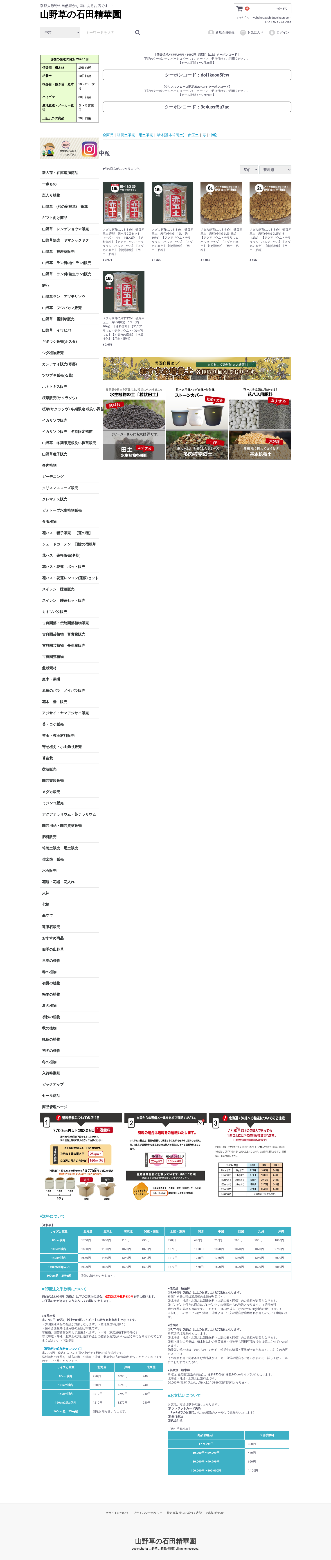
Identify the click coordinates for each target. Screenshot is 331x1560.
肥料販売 (49, 837)
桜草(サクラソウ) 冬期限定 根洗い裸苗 (70, 409)
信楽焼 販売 (53, 859)
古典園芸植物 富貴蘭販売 (63, 634)
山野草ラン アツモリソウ (63, 296)
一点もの (49, 184)
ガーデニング (54, 477)
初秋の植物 (51, 1017)
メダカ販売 (51, 792)
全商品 (108, 135)
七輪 (45, 904)
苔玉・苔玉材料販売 (58, 735)
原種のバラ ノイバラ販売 (63, 690)
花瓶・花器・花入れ (58, 882)
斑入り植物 (51, 195)
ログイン (279, 32)
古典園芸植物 (53, 657)
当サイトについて (117, 1512)
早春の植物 (51, 961)
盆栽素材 (49, 668)
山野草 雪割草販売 (58, 319)
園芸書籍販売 (53, 780)
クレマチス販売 (54, 499)
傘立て (47, 915)
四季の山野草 (53, 949)
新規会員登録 (221, 32)
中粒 (213, 135)
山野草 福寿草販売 (58, 251)
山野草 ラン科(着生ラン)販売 (66, 274)
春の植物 (49, 972)
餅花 (45, 285)
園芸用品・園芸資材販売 (62, 825)
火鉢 (45, 893)
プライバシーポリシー (147, 1512)
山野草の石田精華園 (80, 14)
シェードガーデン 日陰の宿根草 (69, 544)
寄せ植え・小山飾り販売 (62, 747)
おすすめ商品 (53, 938)
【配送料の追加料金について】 (62, 1348)
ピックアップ (53, 1084)
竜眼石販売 (51, 927)
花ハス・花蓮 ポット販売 (63, 567)
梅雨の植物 (51, 994)
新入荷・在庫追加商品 (60, 173)
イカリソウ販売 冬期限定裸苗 (67, 432)
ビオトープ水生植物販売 (62, 510)
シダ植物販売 (53, 353)
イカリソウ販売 (54, 420)
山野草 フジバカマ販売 (62, 308)
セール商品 (51, 1096)
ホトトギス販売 (54, 386)
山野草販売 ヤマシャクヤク (65, 240)
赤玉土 (193, 135)
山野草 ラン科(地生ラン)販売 (66, 263)
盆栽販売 (49, 769)
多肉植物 (49, 465)
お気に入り (251, 32)
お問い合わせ (215, 1512)
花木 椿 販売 (54, 702)
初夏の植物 (51, 983)
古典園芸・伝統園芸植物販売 (65, 623)
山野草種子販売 (54, 454)
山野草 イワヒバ (56, 330)
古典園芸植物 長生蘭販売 (63, 645)
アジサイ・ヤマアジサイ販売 (65, 713)
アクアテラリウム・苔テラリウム (69, 814)
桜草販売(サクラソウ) (59, 398)
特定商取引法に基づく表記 (184, 1512)
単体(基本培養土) (170, 135)
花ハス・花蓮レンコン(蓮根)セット (70, 578)
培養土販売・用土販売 (60, 848)
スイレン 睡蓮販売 (58, 589)
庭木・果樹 (51, 679)
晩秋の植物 (51, 1039)
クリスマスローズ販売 (60, 488)
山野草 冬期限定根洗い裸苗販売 (69, 443)
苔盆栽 (47, 758)
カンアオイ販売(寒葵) (59, 364)
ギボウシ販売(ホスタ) (59, 341)
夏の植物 (49, 1006)
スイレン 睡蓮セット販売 (63, 600)
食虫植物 (49, 522)
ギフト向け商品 (54, 218)
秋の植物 (49, 1028)
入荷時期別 (51, 1073)
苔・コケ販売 (53, 724)
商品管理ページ (54, 1107)
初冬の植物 (51, 1051)
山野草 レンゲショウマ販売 (65, 229)
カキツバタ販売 (54, 612)
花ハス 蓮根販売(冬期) (61, 555)
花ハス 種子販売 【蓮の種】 (67, 533)
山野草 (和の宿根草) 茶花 (65, 206)
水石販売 (49, 870)
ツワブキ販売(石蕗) (57, 375)
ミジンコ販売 (53, 803)
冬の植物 (49, 1062)
